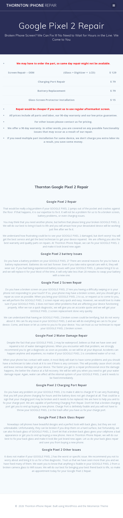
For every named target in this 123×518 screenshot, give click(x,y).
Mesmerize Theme (97, 506)
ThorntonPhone (31, 5)
